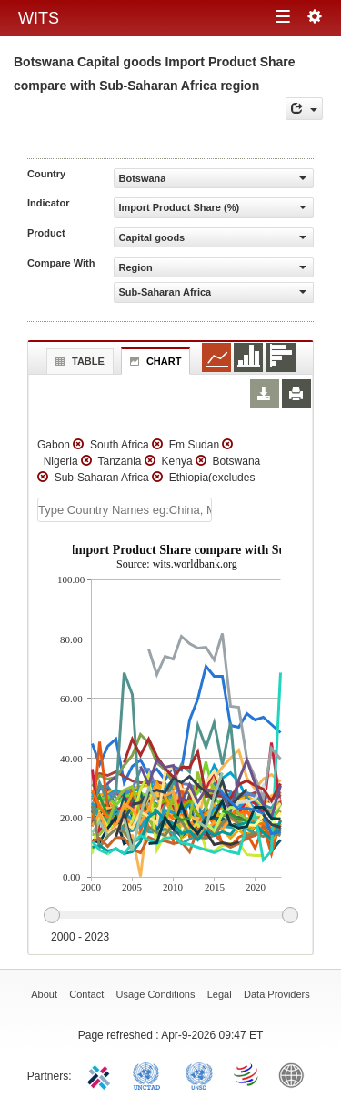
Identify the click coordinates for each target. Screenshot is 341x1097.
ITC (102, 1074)
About (44, 994)
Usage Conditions (156, 994)
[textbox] (124, 510)
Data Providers (277, 994)
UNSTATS (199, 1074)
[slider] (170, 916)
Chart (153, 361)
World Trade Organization (247, 1074)
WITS (38, 18)
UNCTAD (150, 1074)
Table (78, 361)
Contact (86, 994)
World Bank (295, 1074)
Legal (219, 994)
